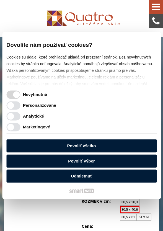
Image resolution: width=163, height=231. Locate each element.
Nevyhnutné (35, 94)
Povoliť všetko (81, 146)
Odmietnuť (81, 176)
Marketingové (36, 127)
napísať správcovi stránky (114, 212)
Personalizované (39, 105)
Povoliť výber (81, 161)
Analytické (33, 116)
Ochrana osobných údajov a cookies (66, 217)
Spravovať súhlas (110, 217)
